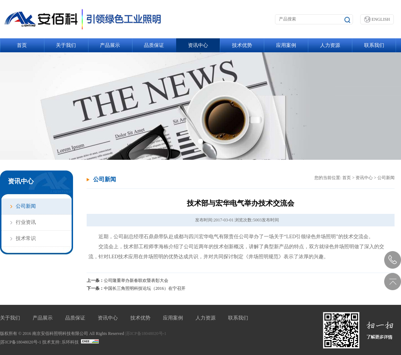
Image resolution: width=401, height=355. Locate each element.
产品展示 (110, 45)
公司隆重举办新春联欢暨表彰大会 (136, 280)
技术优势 (242, 45)
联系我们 (374, 45)
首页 (22, 45)
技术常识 (26, 238)
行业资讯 (26, 222)
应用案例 (286, 45)
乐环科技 (70, 342)
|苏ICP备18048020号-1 (145, 333)
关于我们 (66, 45)
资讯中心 (198, 45)
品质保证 (154, 45)
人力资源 (330, 45)
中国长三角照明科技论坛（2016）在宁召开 (144, 288)
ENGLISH (377, 19)
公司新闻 (26, 206)
